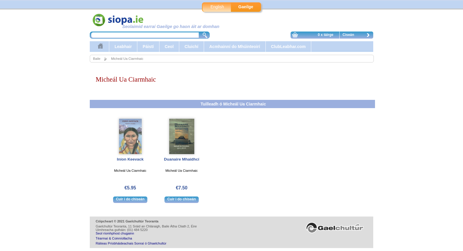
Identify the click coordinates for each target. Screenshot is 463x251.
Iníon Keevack (130, 159)
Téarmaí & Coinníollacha (114, 238)
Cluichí (191, 46)
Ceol (169, 46)
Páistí (148, 46)
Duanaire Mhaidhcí (181, 159)
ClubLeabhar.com (288, 46)
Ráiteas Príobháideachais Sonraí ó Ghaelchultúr (131, 243)
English (217, 6)
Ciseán (358, 36)
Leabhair (123, 46)
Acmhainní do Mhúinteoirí (234, 46)
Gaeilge (245, 6)
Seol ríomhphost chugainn (115, 233)
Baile (96, 58)
